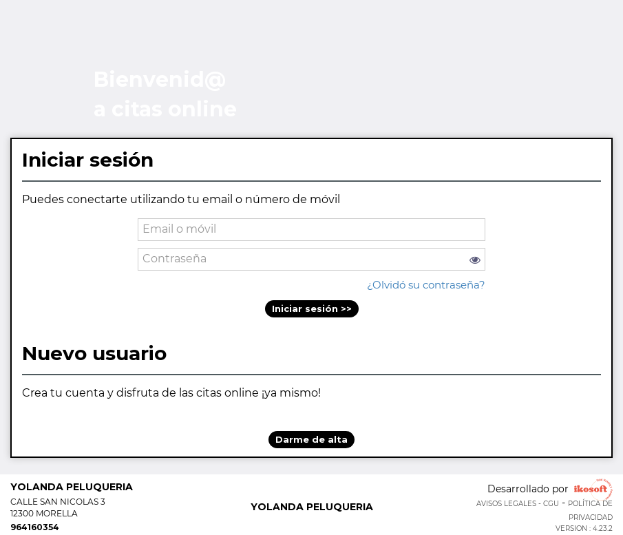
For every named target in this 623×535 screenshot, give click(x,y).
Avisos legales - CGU (517, 503)
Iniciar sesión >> (312, 308)
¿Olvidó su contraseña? (426, 284)
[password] (311, 259)
